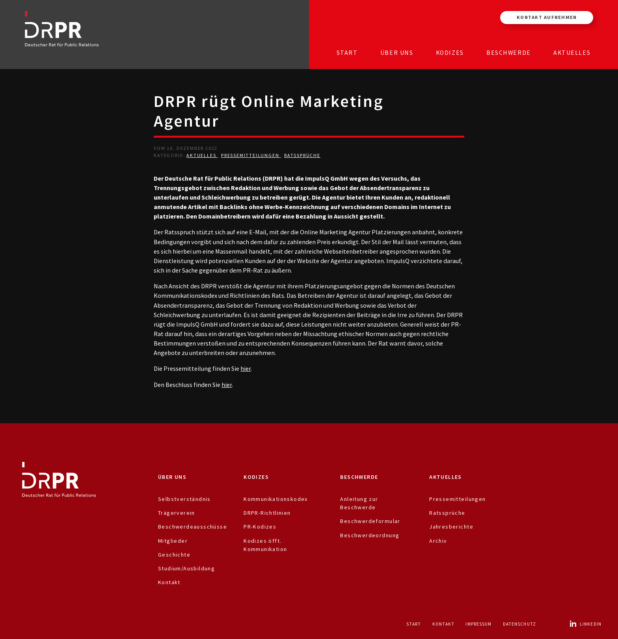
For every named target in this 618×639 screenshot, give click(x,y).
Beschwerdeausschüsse (192, 526)
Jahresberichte (451, 526)
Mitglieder (173, 540)
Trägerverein (176, 512)
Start (347, 52)
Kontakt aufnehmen (547, 17)
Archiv (438, 540)
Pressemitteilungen (251, 155)
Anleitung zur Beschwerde (359, 503)
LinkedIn (585, 624)
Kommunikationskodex (276, 499)
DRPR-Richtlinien (267, 512)
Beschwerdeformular (370, 521)
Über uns (396, 52)
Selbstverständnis (184, 499)
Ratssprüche (302, 155)
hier (245, 368)
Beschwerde (508, 52)
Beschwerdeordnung (369, 535)
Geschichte (174, 554)
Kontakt (169, 582)
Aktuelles (571, 52)
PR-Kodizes (260, 526)
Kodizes (450, 52)
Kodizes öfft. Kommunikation (265, 545)
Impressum (478, 624)
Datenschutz (519, 624)
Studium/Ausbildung (186, 568)
